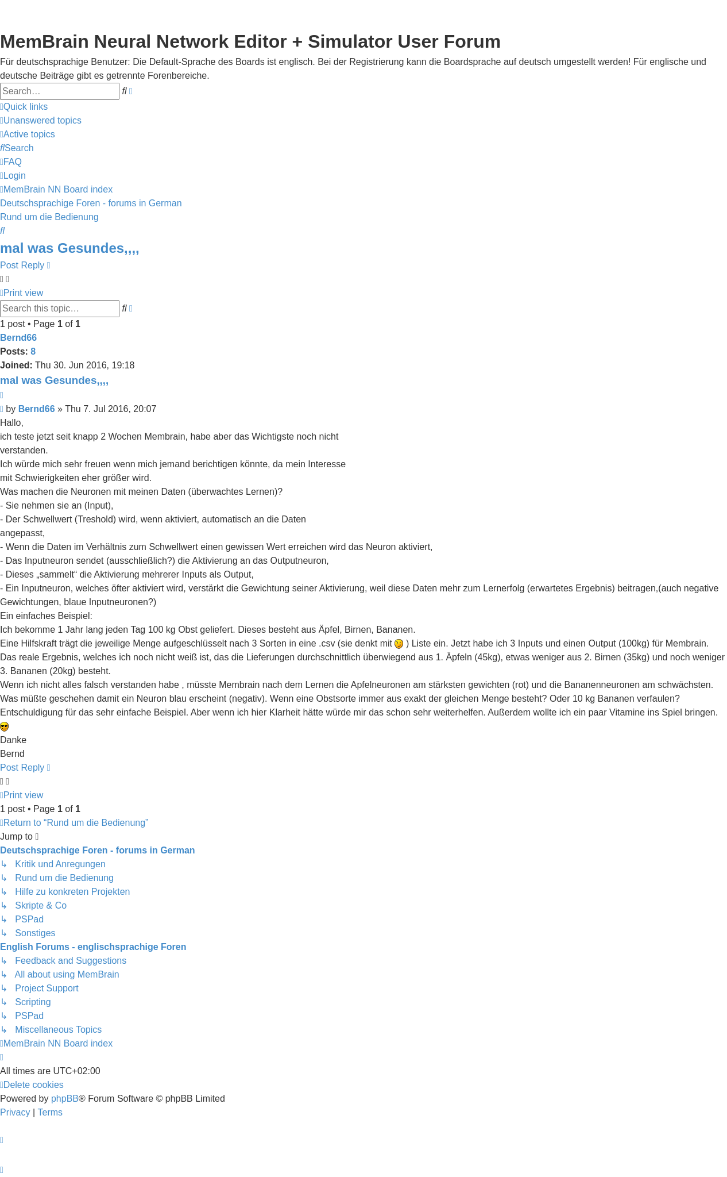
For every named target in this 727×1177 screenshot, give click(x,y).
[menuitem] (41, 121)
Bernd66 (18, 338)
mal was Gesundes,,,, (70, 248)
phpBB (65, 1098)
